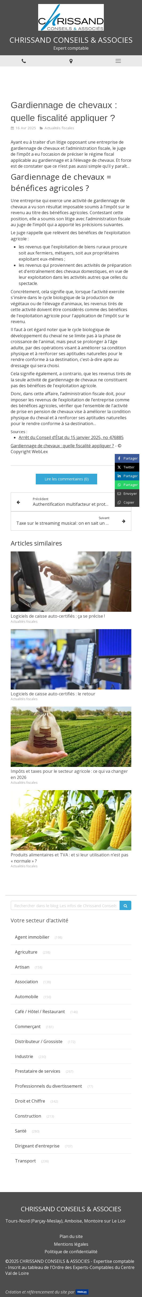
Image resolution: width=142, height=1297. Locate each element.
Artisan (22, 967)
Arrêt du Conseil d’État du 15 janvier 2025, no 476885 (71, 437)
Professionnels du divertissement (48, 1086)
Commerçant (28, 1026)
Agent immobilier (32, 937)
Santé (20, 1131)
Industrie (24, 1056)
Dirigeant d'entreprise (37, 1146)
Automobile (26, 997)
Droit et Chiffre (30, 1101)
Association (26, 982)
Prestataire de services (37, 1071)
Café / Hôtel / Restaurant (40, 1011)
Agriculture (26, 952)
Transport (25, 1161)
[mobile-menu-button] (118, 61)
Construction (28, 1116)
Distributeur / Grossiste (38, 1041)
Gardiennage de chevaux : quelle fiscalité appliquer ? (62, 446)
